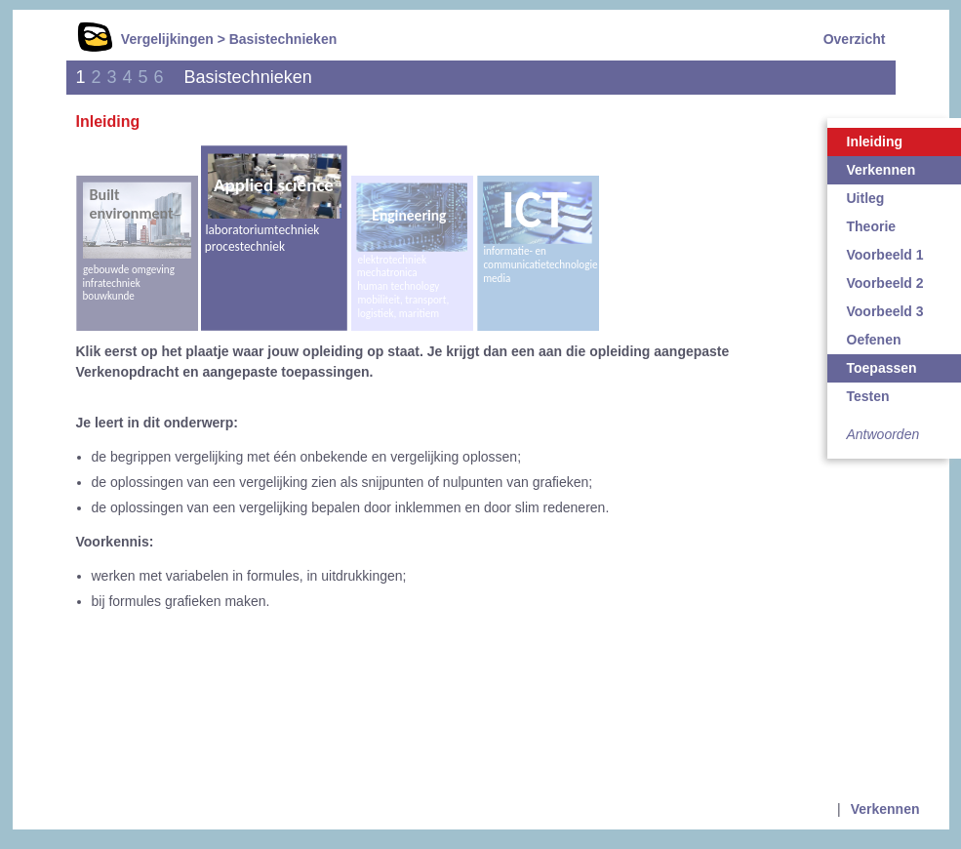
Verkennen (885, 809)
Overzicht (854, 39)
